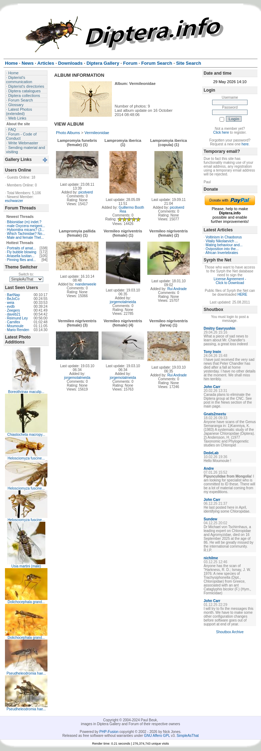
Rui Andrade (177, 289)
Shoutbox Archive (230, 632)
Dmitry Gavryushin (219, 328)
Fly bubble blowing (21, 252)
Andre (209, 468)
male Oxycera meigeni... (26, 226)
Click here (221, 132)
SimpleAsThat (188, 736)
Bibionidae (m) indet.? (24, 222)
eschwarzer (14, 201)
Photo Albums (68, 133)
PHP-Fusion (109, 732)
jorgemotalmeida (123, 302)
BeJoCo (13, 299)
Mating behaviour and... (224, 245)
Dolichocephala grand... (26, 602)
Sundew (210, 519)
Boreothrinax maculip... (26, 392)
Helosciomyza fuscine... (26, 458)
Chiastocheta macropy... (26, 435)
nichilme (211, 558)
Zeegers (13, 310)
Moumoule (15, 326)
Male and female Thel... (25, 237)
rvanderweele (85, 284)
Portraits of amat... (21, 248)
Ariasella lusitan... (20, 256)
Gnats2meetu (215, 414)
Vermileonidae (96, 133)
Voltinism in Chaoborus (224, 237)
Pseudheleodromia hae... (26, 673)
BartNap (13, 295)
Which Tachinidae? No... (26, 234)
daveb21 (14, 314)
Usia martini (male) (26, 566)
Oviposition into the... (222, 249)
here (245, 144)
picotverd (86, 192)
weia (11, 303)
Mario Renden (18, 330)
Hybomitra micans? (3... (26, 230)
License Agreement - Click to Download (230, 281)
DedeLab (211, 453)
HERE (242, 294)
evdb (11, 306)
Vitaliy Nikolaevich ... (222, 241)
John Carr (212, 387)
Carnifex (13, 322)
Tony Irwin (212, 352)
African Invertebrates (221, 253)
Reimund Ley (17, 318)
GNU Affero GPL (157, 736)
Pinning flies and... (21, 260)
